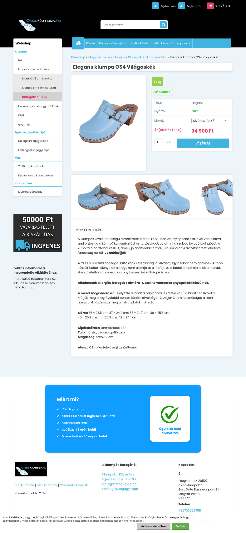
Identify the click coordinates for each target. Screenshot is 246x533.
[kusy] (159, 142)
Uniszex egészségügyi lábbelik (38, 106)
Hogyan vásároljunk (112, 43)
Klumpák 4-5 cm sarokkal (39, 88)
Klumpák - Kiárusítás (118, 474)
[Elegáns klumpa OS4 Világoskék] (108, 123)
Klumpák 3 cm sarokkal (37, 78)
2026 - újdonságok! (31, 166)
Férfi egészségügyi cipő (34, 150)
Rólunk (90, 43)
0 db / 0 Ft (222, 6)
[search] (163, 25)
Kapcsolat (183, 43)
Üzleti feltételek (140, 43)
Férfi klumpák (47, 485)
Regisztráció (190, 6)
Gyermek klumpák (74, 485)
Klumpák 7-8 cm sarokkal (34, 98)
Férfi (21, 115)
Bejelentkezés (160, 6)
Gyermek (24, 125)
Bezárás (180, 526)
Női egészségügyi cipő (33, 141)
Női (20, 60)
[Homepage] (79, 43)
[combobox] (209, 120)
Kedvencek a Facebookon (35, 175)
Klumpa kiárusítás (30, 192)
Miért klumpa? (163, 43)
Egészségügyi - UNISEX (119, 479)
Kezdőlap (78, 57)
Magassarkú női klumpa (34, 69)
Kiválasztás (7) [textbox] (204, 121)
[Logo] (39, 23)
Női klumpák (24, 485)
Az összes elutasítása (153, 526)
